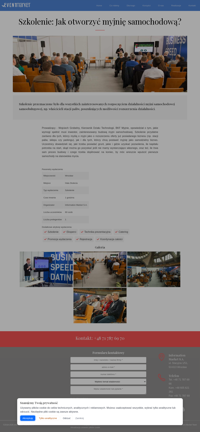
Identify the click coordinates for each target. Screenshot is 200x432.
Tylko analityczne (48, 418)
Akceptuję (27, 418)
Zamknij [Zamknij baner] (79, 418)
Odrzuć (66, 418)
